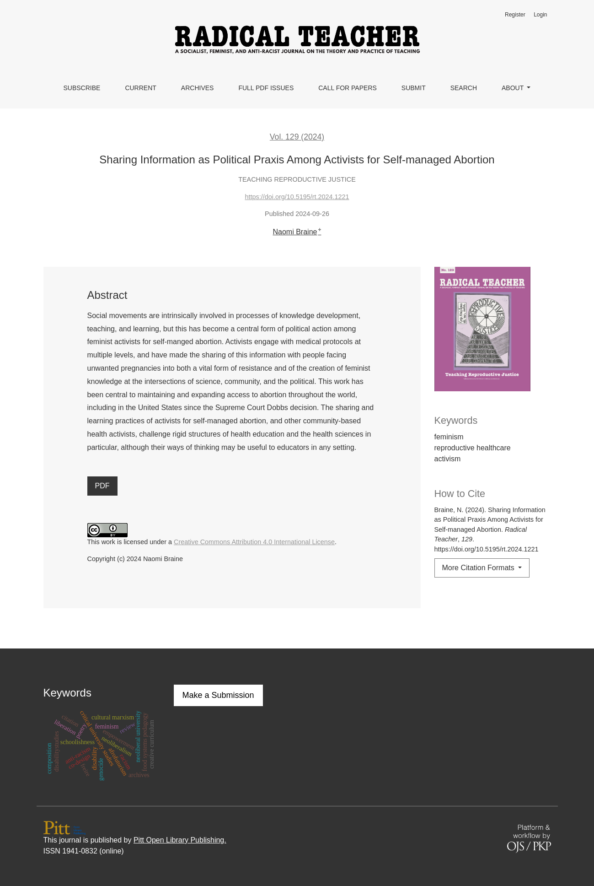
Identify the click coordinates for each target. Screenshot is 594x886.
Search (463, 88)
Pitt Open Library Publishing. (180, 840)
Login (540, 14)
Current (140, 88)
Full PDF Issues (266, 88)
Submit (413, 88)
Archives (197, 88)
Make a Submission (218, 695)
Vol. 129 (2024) (297, 136)
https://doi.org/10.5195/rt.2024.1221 (297, 196)
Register (515, 14)
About (513, 88)
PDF (102, 486)
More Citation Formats (479, 568)
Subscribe (81, 88)
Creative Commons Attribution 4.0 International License (254, 542)
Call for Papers (347, 88)
